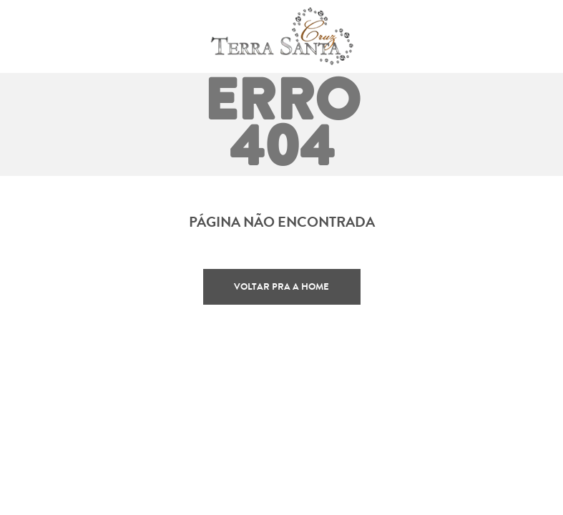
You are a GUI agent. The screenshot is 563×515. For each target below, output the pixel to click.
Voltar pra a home (281, 286)
